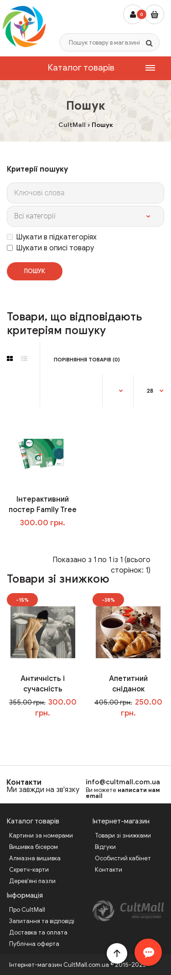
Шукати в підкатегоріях (52, 237)
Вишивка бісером (33, 847)
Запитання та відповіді (41, 921)
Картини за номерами (41, 835)
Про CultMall (27, 910)
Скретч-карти (29, 869)
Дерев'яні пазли (32, 881)
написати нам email (123, 793)
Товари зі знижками (123, 835)
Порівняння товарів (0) (87, 359)
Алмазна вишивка (35, 858)
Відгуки (105, 847)
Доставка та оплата (38, 932)
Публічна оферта (34, 944)
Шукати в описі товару (50, 248)
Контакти (23, 782)
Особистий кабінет (123, 858)
